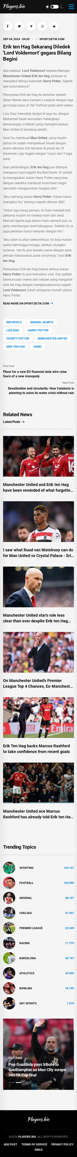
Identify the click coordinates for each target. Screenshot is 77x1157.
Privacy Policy (62, 1144)
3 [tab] (25, 1082)
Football (26, 882)
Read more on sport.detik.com (28, 303)
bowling (25, 988)
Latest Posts (13, 422)
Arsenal (25, 898)
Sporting (26, 867)
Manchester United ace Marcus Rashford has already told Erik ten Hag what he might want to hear (38, 817)
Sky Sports (28, 1003)
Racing (24, 943)
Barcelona (27, 958)
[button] (7, 26)
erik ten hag (15, 346)
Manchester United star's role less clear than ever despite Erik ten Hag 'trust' (35, 621)
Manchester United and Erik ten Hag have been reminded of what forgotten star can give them (38, 490)
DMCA (39, 1149)
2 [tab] (18, 1082)
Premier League (31, 928)
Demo (38, 346)
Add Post (10, 1144)
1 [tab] (11, 1082)
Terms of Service (34, 1144)
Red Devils (14, 322)
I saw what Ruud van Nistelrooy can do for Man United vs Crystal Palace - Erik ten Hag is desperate (38, 555)
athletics (26, 973)
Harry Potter (38, 330)
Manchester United (52, 338)
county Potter (17, 338)
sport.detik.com (52, 39)
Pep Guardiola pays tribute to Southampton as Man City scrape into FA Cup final (37, 1069)
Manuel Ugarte (41, 322)
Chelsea (25, 913)
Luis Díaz (12, 330)
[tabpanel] (38, 1054)
